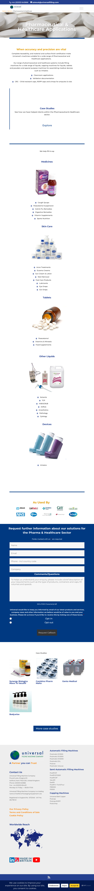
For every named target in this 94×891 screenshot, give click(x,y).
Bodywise (14, 714)
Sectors (9, 11)
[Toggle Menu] (81, 8)
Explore (47, 125)
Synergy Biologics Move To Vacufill (18, 682)
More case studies (47, 728)
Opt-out (49, 622)
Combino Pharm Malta (44, 682)
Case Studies (47, 108)
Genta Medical (69, 681)
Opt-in (48, 618)
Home (4, 11)
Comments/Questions (47, 574)
